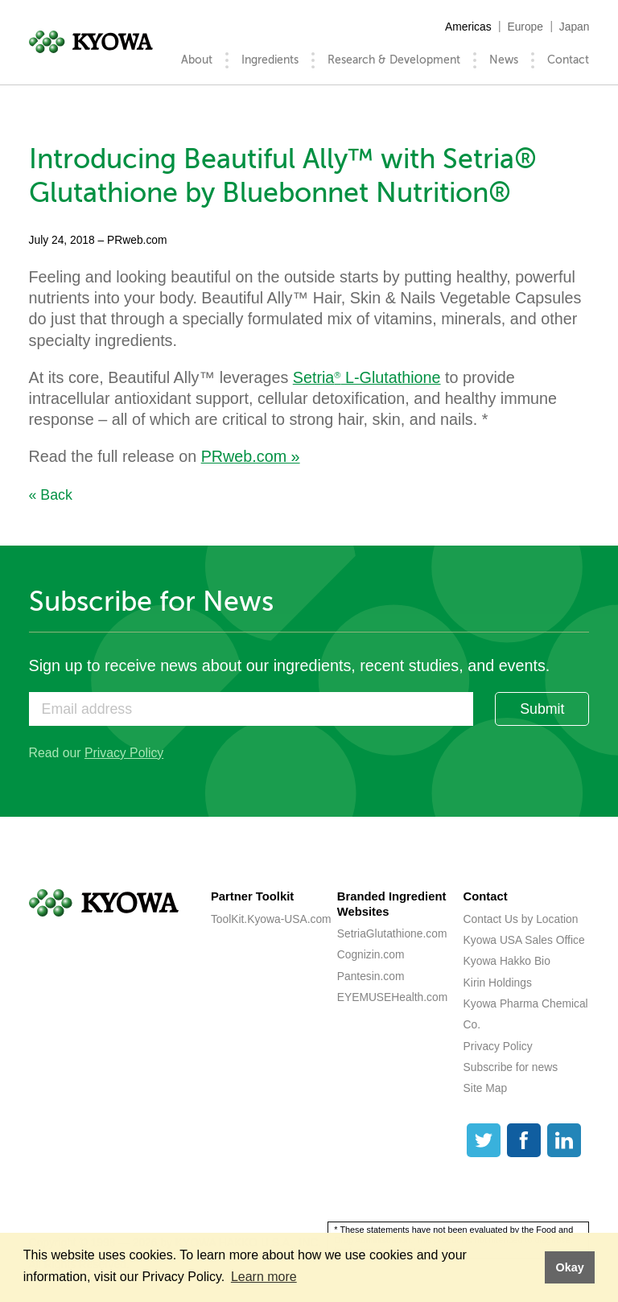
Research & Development (394, 60)
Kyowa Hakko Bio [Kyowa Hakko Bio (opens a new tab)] (507, 960)
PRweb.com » (250, 456)
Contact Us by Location (521, 919)
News (503, 60)
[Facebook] (524, 1140)
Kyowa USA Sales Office (524, 939)
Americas (468, 26)
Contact (568, 60)
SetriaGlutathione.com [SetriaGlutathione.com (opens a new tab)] (392, 933)
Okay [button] (569, 1267)
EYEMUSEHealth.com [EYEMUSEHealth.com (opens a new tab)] (392, 997)
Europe (525, 26)
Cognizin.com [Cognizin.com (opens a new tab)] (371, 954)
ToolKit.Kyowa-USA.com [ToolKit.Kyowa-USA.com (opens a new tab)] (271, 919)
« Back (50, 495)
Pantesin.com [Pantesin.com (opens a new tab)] (371, 976)
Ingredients (270, 60)
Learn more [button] (264, 1276)
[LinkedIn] (564, 1140)
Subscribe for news (511, 1067)
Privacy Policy (123, 753)
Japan (574, 26)
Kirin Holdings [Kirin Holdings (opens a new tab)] (498, 982)
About (196, 60)
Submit (542, 709)
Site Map (486, 1088)
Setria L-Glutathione (367, 377)
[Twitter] (484, 1140)
